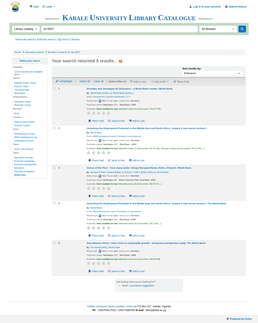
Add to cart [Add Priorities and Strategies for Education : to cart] (137, 120)
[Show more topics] (20, 175)
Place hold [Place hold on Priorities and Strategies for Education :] (96, 120)
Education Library (22, 101)
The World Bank (22, 90)
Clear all (99, 81)
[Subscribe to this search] (120, 61)
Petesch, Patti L (139, 172)
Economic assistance (24, 161)
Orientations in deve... (24, 140)
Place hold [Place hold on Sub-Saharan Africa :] (96, 271)
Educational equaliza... (25, 171)
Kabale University (127, 306)
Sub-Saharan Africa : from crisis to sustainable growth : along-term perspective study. (146, 243)
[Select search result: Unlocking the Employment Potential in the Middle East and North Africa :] (54, 128)
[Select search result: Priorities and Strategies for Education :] (54, 88)
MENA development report (104, 136)
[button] (34, 6)
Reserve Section (22, 125)
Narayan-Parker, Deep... (25, 83)
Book (16, 113)
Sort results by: (191, 68)
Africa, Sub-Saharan (24, 149)
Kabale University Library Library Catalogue (19, 5)
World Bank (19, 93)
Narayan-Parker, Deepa (106, 172)
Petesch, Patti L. (22, 86)
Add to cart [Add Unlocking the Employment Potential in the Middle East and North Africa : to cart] (137, 160)
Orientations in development (129, 136)
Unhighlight (63, 81)
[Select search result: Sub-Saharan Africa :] (54, 243)
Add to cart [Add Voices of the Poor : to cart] (137, 196)
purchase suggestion (142, 285)
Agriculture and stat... (24, 157)
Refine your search (30, 61)
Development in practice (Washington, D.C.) (111, 97)
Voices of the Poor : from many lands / (139, 168)
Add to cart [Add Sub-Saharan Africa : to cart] (137, 271)
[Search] (242, 29)
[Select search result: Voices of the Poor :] (54, 167)
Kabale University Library (101, 306)
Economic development (25, 164)
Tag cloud (62, 39)
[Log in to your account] (205, 6)
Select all (85, 81)
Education (19, 168)
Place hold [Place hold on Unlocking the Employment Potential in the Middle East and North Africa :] (96, 160)
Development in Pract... (25, 134)
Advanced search (25, 39)
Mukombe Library (22, 105)
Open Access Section (24, 122)
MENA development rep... (26, 137)
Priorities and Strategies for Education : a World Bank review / (130, 88)
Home (18, 52)
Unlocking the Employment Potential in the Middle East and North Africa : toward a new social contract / (147, 128)
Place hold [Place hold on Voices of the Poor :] (96, 196)
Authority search (46, 39)
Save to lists (116, 120)
